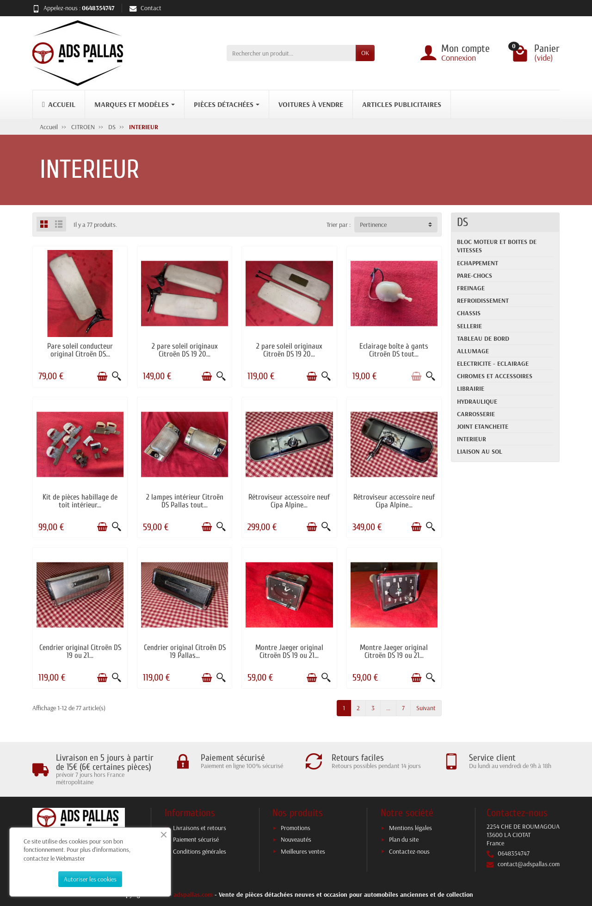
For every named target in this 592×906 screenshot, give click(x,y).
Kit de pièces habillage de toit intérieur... (80, 501)
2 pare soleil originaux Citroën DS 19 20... (185, 350)
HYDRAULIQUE (477, 401)
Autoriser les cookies (90, 879)
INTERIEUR (471, 439)
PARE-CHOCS (474, 275)
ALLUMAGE (473, 351)
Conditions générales (199, 851)
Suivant (426, 708)
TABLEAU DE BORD (483, 338)
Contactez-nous (409, 851)
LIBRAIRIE (470, 388)
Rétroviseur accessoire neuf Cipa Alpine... (289, 501)
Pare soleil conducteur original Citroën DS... (80, 350)
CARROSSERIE (476, 414)
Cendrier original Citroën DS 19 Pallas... (185, 651)
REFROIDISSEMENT (483, 300)
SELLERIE (469, 326)
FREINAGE (471, 288)
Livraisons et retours (199, 828)
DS (462, 222)
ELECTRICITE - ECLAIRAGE (493, 363)
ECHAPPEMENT (477, 263)
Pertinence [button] (373, 224)
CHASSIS (469, 313)
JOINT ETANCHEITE (482, 426)
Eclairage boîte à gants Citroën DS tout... (393, 350)
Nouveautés (296, 839)
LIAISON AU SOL (479, 451)
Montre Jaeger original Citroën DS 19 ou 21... (289, 651)
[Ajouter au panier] (102, 376)
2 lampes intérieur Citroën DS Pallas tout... (184, 501)
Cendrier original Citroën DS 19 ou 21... (80, 651)
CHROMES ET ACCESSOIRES (494, 376)
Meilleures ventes (303, 851)
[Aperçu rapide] (116, 376)
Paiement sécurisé (196, 839)
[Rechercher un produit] (291, 53)
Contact (145, 8)
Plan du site (404, 839)
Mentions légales (410, 828)
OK (365, 53)
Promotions (295, 828)
